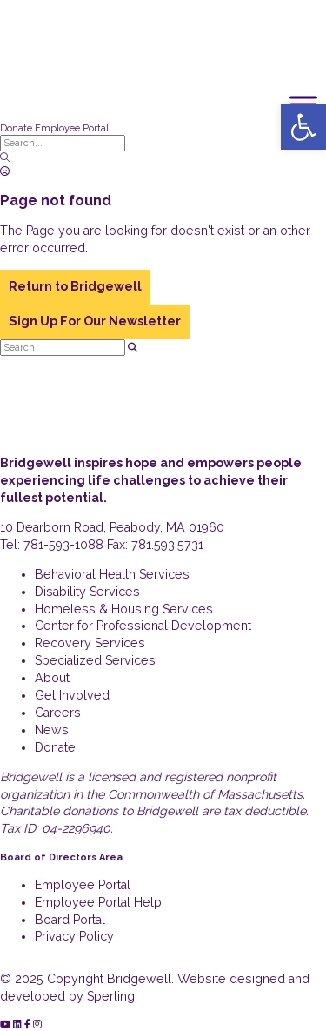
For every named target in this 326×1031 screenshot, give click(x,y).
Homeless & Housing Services (124, 609)
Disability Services (87, 592)
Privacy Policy (74, 936)
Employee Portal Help (98, 902)
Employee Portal (72, 128)
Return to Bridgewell (75, 286)
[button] (303, 127)
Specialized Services (95, 660)
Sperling (111, 996)
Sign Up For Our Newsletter (95, 321)
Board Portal (70, 920)
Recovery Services (90, 643)
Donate (16, 128)
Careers (58, 713)
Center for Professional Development (143, 626)
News (52, 730)
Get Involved (72, 695)
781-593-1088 (63, 545)
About (52, 678)
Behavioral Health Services (112, 574)
